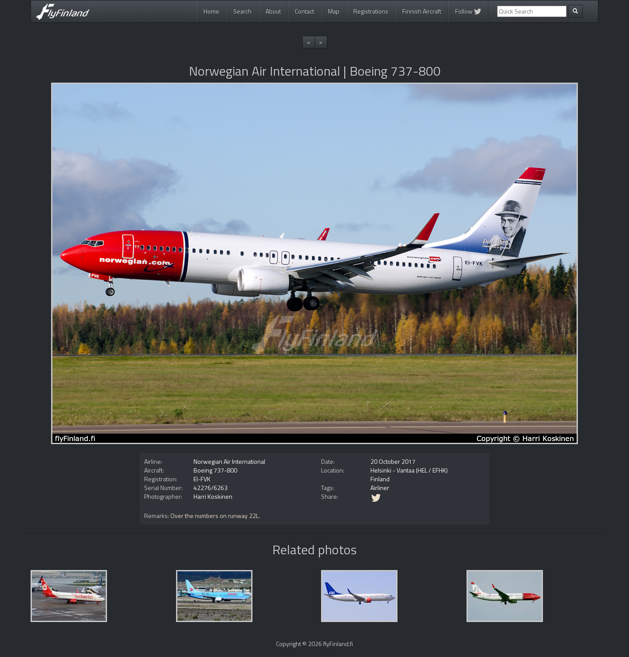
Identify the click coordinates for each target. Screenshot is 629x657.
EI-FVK (202, 478)
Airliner (379, 487)
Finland (380, 478)
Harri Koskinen (213, 496)
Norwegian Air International (229, 461)
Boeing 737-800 (215, 470)
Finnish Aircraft (421, 11)
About (273, 11)
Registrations (370, 11)
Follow (468, 11)
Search (242, 11)
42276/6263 (211, 487)
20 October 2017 (392, 461)
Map (333, 11)
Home (211, 11)
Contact (304, 11)
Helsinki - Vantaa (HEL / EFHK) (409, 470)
